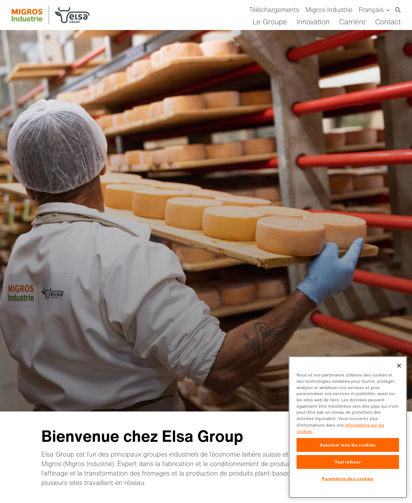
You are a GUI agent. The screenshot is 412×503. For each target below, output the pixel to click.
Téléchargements (274, 9)
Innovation (313, 22)
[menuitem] (374, 9)
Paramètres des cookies (347, 479)
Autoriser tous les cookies (348, 445)
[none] (374, 10)
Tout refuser (348, 462)
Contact (388, 22)
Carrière (352, 22)
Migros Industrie (328, 9)
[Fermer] (399, 366)
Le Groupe (270, 22)
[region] (348, 427)
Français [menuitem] (371, 9)
